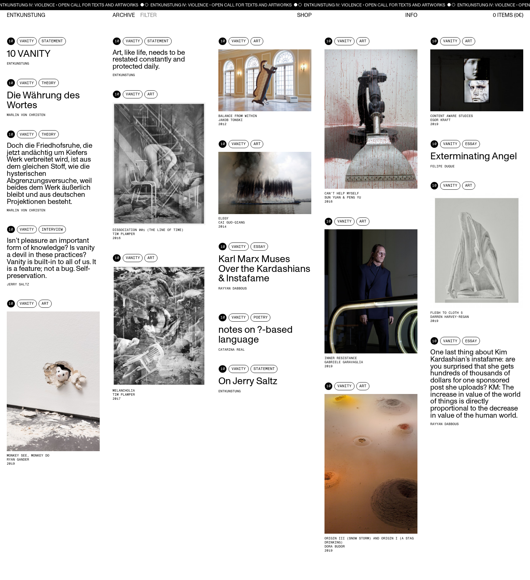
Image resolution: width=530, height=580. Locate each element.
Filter (148, 15)
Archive (124, 15)
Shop (304, 15)
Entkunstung (26, 15)
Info (411, 15)
